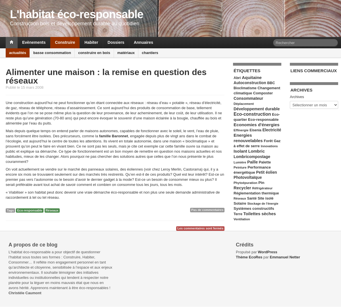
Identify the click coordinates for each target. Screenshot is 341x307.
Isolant (240, 151)
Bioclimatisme (245, 88)
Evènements (33, 42)
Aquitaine (252, 77)
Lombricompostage (252, 156)
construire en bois (94, 53)
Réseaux (52, 210)
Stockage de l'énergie (262, 203)
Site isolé (266, 198)
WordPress (267, 252)
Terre (238, 214)
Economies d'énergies (257, 124)
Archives (297, 97)
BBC (271, 83)
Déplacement (244, 103)
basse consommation (52, 53)
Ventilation (242, 219)
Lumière (240, 162)
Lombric (256, 151)
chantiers (150, 53)
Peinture (240, 167)
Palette (265, 162)
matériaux (126, 53)
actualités (17, 53)
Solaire (240, 203)
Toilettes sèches (259, 213)
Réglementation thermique (256, 193)
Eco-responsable (29, 210)
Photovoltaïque (248, 177)
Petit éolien (266, 172)
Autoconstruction (250, 83)
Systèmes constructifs (254, 208)
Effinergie (241, 130)
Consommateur (248, 98)
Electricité (272, 130)
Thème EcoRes (249, 257)
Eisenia (255, 130)
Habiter (91, 42)
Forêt (268, 141)
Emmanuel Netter (285, 257)
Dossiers (116, 42)
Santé (252, 198)
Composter (263, 93)
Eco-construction (252, 114)
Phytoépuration (245, 182)
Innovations (269, 146)
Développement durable (257, 109)
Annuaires (143, 42)
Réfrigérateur (262, 188)
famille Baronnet (113, 136)
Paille (252, 162)
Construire (65, 42)
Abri (237, 78)
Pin (261, 183)
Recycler (242, 188)
